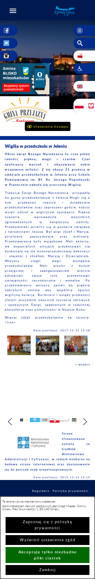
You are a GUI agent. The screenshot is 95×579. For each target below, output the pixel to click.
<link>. (11, 322)
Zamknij (47, 570)
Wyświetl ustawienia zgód (47, 540)
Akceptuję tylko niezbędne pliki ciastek (47, 555)
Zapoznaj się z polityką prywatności (47, 525)
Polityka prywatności (71, 493)
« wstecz (82, 364)
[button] (12, 10)
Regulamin (41, 493)
